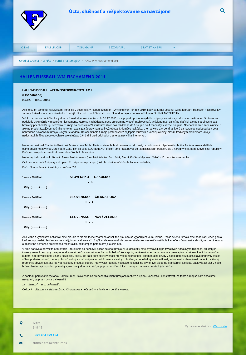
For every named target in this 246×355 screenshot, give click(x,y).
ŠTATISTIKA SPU (151, 50)
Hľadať (222, 11)
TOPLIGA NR (85, 50)
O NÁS (25, 50)
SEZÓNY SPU (117, 50)
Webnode (220, 329)
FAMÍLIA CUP (53, 50)
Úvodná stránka (29, 63)
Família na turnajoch (68, 63)
